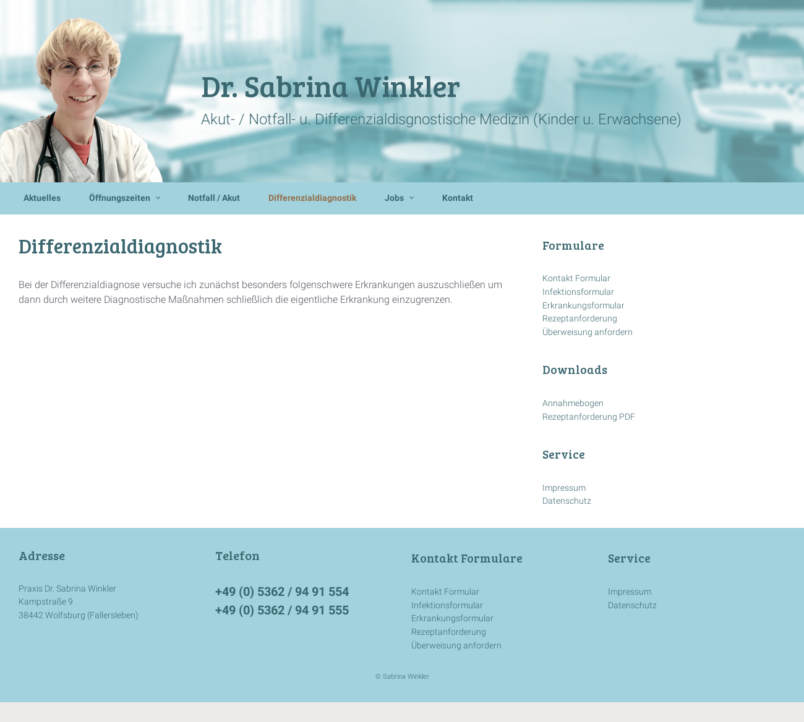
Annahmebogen (573, 403)
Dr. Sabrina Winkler (330, 85)
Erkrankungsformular (583, 305)
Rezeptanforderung (579, 318)
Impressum (564, 488)
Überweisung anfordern (587, 332)
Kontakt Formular (576, 278)
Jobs (394, 198)
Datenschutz (566, 501)
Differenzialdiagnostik (312, 198)
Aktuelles (42, 198)
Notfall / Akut (214, 198)
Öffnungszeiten (119, 198)
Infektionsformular (578, 292)
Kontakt (457, 198)
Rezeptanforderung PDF (588, 417)
